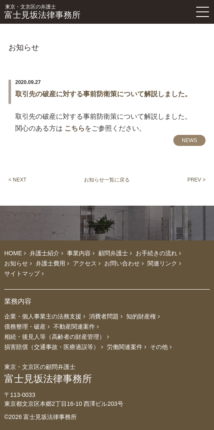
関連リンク (162, 263)
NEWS (189, 140)
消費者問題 (104, 316)
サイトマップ (22, 273)
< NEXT (17, 180)
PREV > (196, 180)
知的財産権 (141, 316)
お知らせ (16, 263)
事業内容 (79, 253)
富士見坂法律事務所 (79, 12)
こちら (74, 128)
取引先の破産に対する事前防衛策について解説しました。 (103, 94)
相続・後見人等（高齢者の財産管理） (54, 336)
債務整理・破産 (25, 326)
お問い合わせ (122, 263)
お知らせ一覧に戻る (107, 180)
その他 (159, 346)
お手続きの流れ (156, 253)
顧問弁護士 (113, 253)
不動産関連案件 (74, 326)
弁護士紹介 (44, 253)
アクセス (85, 263)
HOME (13, 253)
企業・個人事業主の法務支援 (42, 316)
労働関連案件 (124, 346)
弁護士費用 (50, 263)
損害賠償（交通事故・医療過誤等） (51, 346)
